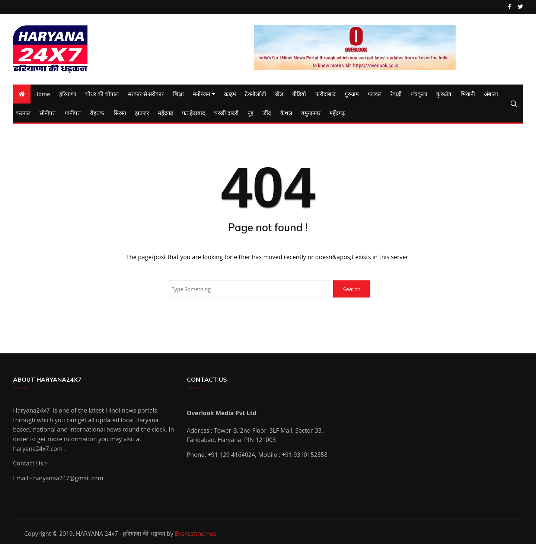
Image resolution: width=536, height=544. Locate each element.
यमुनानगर (310, 113)
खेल (279, 94)
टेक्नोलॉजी (255, 94)
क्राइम (230, 94)
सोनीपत (47, 113)
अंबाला (491, 94)
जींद (266, 113)
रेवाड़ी (396, 94)
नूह (250, 113)
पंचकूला (419, 94)
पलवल (375, 94)
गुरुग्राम (352, 94)
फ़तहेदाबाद (193, 113)
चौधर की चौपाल (102, 94)
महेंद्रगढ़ (165, 113)
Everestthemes (195, 533)
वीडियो (299, 94)
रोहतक (97, 113)
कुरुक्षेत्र (443, 94)
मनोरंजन (201, 94)
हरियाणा (67, 94)
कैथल (286, 113)
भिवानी (467, 94)
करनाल (23, 113)
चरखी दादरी (226, 113)
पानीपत (73, 113)
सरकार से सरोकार (146, 94)
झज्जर (142, 113)
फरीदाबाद (325, 94)
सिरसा (120, 113)
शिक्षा (178, 94)
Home (42, 94)
